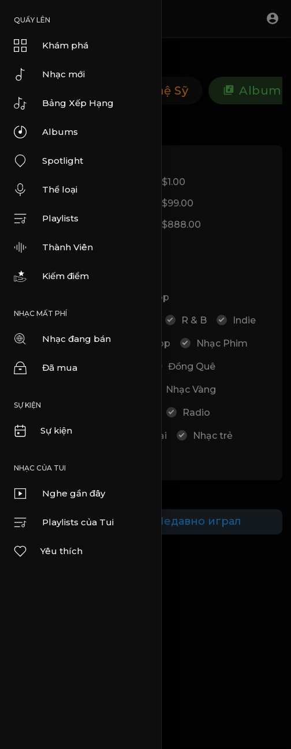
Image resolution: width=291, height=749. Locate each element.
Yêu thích (48, 551)
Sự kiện (42, 430)
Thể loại (45, 189)
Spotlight (48, 161)
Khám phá (51, 45)
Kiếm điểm (51, 276)
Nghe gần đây (59, 493)
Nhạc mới (49, 74)
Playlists (46, 218)
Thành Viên (53, 247)
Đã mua (45, 368)
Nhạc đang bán (62, 339)
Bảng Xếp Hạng (64, 103)
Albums (46, 132)
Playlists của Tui (64, 522)
